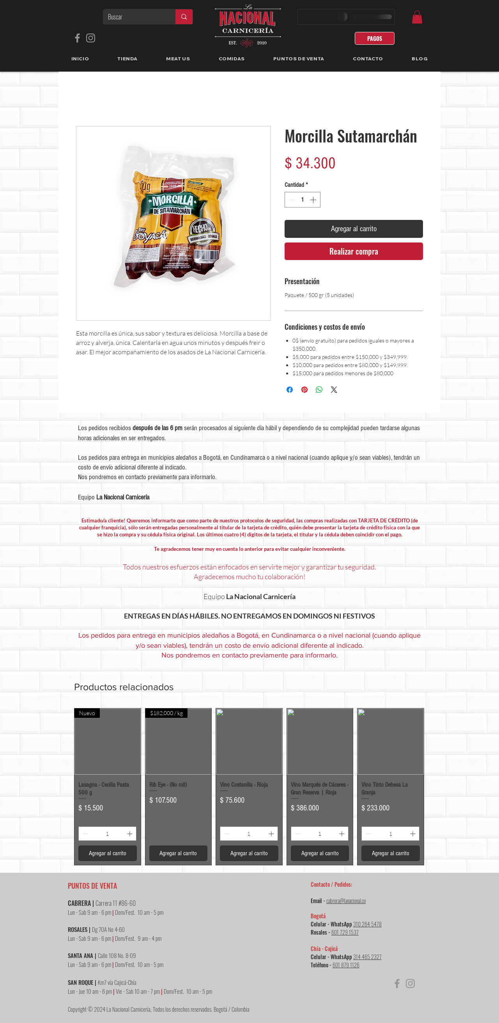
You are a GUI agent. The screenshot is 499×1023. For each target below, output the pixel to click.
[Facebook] (77, 38)
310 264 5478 (367, 924)
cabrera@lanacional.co (346, 900)
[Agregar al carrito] (107, 853)
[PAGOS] (375, 38)
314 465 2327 (367, 957)
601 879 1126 (346, 965)
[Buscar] (133, 16)
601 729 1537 (345, 932)
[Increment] (313, 199)
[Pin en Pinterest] (304, 389)
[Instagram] (91, 38)
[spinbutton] (302, 199)
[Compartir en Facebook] (289, 389)
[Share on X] (334, 389)
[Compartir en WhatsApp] (319, 389)
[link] (417, 17)
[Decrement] (291, 199)
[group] (249, 787)
